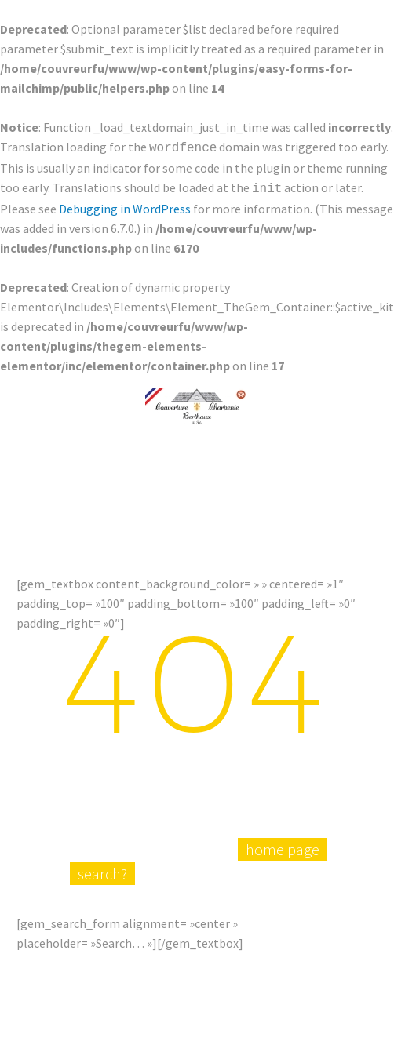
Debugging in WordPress (125, 205)
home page (282, 877)
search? (102, 902)
